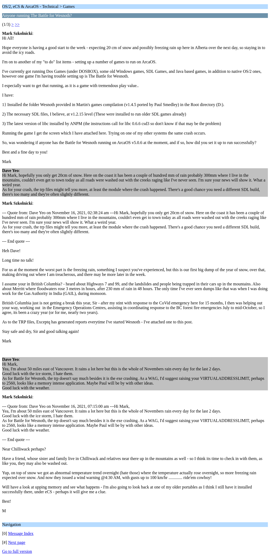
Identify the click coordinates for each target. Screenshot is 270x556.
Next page (16, 542)
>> (17, 24)
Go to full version (17, 551)
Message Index (20, 533)
